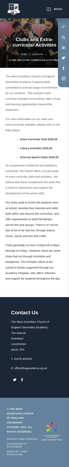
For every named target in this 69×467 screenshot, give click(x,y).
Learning (37, 54)
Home (23, 54)
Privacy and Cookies (22, 439)
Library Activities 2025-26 (36, 149)
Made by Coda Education (20, 453)
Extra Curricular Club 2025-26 (38, 140)
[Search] (63, 37)
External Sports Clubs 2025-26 (39, 158)
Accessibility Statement (17, 445)
